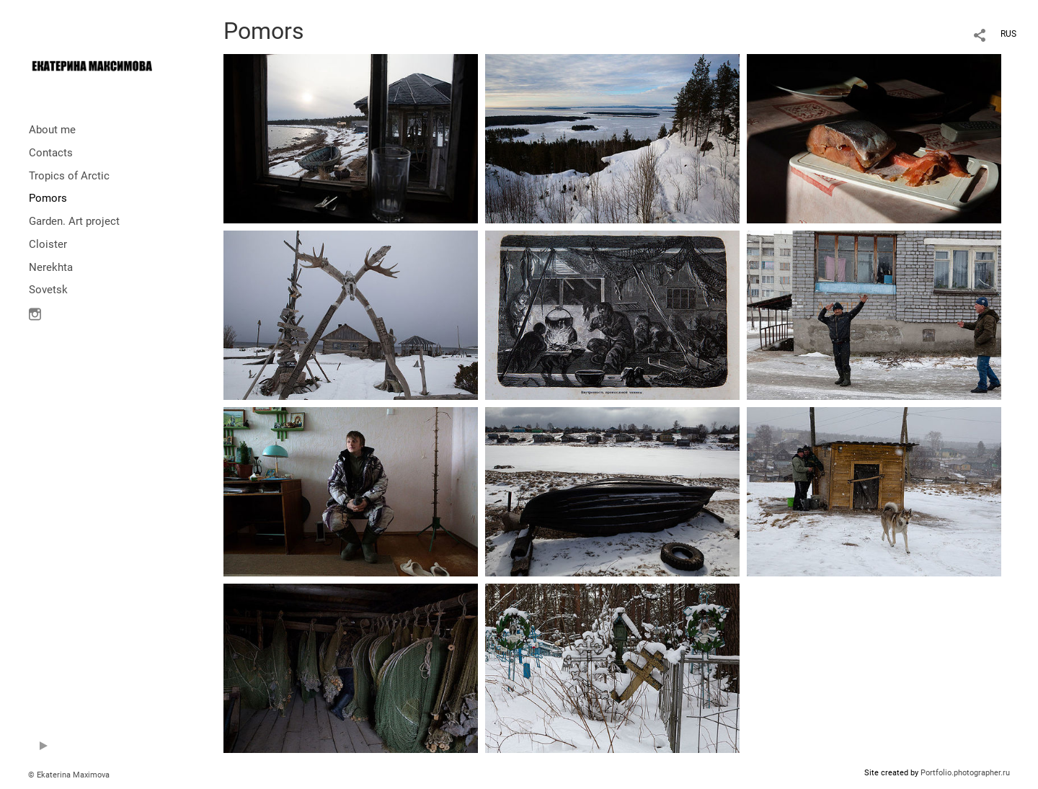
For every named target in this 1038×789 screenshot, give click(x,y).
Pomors (48, 198)
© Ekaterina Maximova (69, 775)
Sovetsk (48, 289)
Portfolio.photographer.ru (965, 772)
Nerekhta (51, 267)
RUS (1008, 34)
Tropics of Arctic (69, 175)
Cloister (48, 244)
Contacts (51, 152)
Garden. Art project (74, 221)
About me (52, 129)
